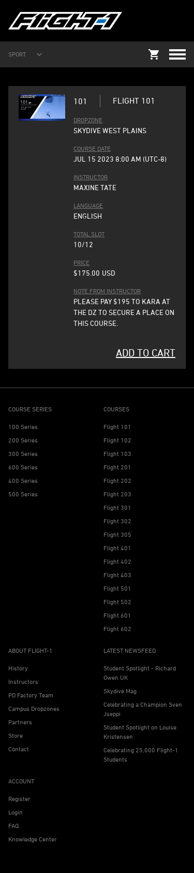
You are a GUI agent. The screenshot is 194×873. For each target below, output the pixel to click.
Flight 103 (117, 453)
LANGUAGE (88, 205)
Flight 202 (117, 480)
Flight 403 (117, 575)
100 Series (23, 427)
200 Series (23, 440)
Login (15, 812)
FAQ (13, 825)
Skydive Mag (120, 691)
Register (19, 799)
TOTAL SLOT (89, 234)
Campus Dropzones (33, 708)
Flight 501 (117, 588)
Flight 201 (117, 467)
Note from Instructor (107, 291)
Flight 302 (117, 521)
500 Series (23, 494)
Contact (18, 749)
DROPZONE (87, 120)
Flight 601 (117, 615)
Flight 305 (117, 534)
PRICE (81, 262)
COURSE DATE (92, 148)
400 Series (23, 480)
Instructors (23, 681)
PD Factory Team (30, 695)
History (18, 668)
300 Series (23, 453)
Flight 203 (117, 494)
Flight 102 (117, 440)
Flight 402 (117, 561)
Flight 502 (117, 602)
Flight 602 (117, 629)
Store (15, 735)
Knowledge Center (32, 839)
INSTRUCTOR (90, 177)
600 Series (23, 467)
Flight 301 (117, 507)
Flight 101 (117, 427)
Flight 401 (117, 548)
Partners (20, 722)
